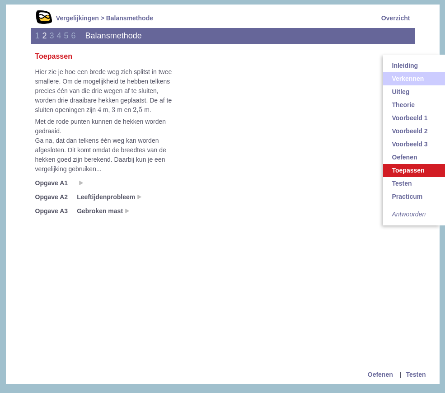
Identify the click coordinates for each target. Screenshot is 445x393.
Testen (416, 374)
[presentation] (99, 109)
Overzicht (395, 18)
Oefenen (380, 374)
